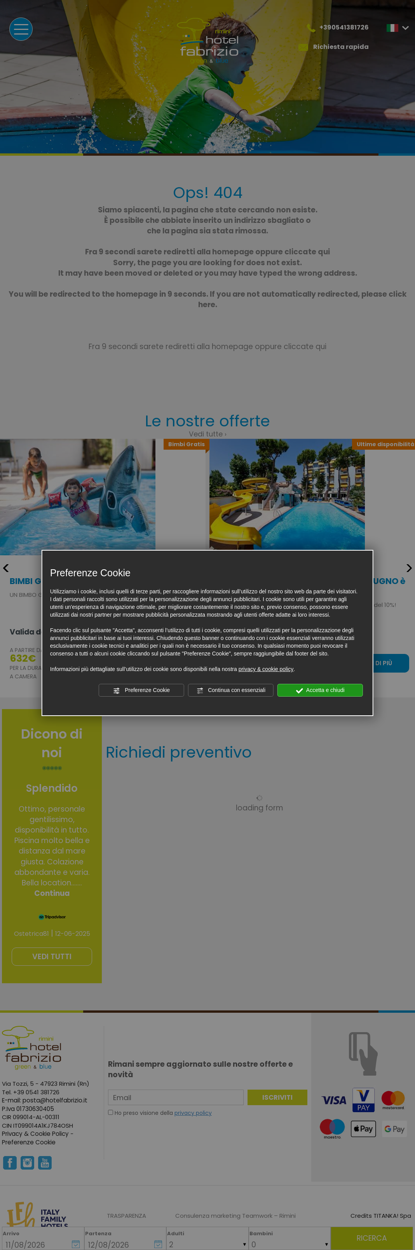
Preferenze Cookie (141, 690)
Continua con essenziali (230, 690)
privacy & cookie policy (266, 669)
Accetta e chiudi (320, 690)
